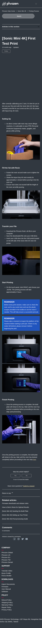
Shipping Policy (7, 602)
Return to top (7, 493)
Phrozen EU (6, 557)
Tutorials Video (7, 571)
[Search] (18, 16)
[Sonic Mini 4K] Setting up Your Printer (15, 515)
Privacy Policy (7, 610)
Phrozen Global (7, 552)
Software (5, 591)
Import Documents (8, 584)
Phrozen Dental (7, 562)
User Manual (6, 589)
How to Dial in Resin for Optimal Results (15, 507)
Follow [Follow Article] (6, 51)
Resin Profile (6, 573)
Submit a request (28, 486)
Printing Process (34, 11)
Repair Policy (6, 607)
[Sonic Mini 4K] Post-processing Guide (15, 519)
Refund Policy (7, 600)
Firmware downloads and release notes (15, 503)
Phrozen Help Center (8, 11)
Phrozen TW (6, 560)
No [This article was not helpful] (26, 475)
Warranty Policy (7, 605)
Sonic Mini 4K (22, 11)
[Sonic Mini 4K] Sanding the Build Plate (15, 511)
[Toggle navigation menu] (36, 4)
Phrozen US (6, 555)
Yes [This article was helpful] (15, 475)
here (34, 459)
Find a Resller (7, 576)
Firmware (5, 587)
